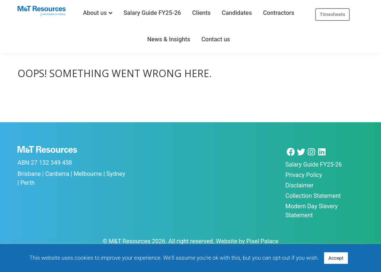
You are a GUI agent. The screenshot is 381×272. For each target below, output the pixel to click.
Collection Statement (313, 195)
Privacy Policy (303, 174)
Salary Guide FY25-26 (313, 164)
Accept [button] (336, 258)
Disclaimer (299, 185)
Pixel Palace (262, 241)
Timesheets (332, 14)
